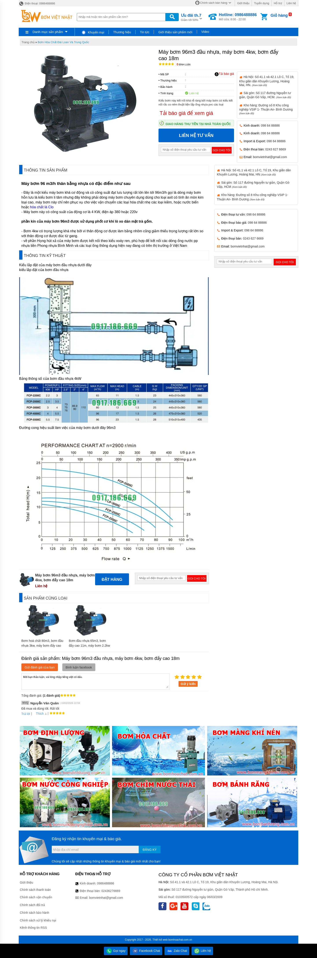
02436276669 (110, 891)
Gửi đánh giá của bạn (40, 667)
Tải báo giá (224, 74)
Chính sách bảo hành (34, 912)
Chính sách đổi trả (32, 905)
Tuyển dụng (261, 3)
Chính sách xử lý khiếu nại (38, 920)
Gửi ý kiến (188, 684)
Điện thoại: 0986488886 (37, 3)
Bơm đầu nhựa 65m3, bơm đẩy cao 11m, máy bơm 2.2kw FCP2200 (89, 645)
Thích (38, 713)
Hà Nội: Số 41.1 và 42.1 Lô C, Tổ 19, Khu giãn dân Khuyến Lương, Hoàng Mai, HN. (266, 81)
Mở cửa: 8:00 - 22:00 (238, 17)
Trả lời (25, 714)
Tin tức (144, 32)
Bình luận (183, 64)
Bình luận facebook (79, 667)
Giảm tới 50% (191, 17)
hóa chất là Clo (41, 207)
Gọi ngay (115, 950)
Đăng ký (150, 849)
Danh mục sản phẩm (48, 32)
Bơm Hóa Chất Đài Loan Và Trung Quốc (63, 42)
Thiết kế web (160, 939)
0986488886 (105, 883)
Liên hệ (291, 3)
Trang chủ (28, 42)
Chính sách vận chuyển (36, 897)
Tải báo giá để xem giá (186, 113)
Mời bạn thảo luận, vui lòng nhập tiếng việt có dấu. (95, 681)
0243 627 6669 (275, 149)
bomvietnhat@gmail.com (270, 157)
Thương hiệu (122, 32)
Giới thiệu (243, 3)
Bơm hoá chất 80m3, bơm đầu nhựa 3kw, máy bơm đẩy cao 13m (42, 645)
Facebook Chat (146, 950)
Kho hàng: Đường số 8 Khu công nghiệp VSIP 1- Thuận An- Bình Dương (266, 109)
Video (205, 31)
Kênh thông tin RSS (33, 927)
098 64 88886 (270, 125)
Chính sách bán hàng (214, 2)
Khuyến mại (92, 32)
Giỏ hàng (279, 15)
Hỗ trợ (278, 3)
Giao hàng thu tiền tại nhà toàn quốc (198, 124)
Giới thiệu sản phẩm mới (175, 32)
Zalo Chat (177, 950)
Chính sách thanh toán (35, 890)
